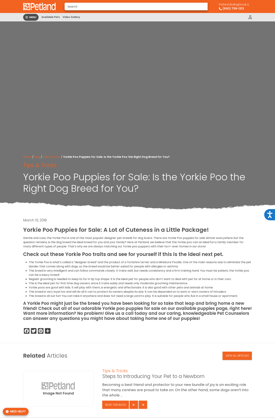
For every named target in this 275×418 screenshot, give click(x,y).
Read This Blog (115, 405)
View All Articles (237, 356)
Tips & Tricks (51, 157)
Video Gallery (71, 17)
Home (27, 157)
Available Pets (50, 17)
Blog (37, 157)
